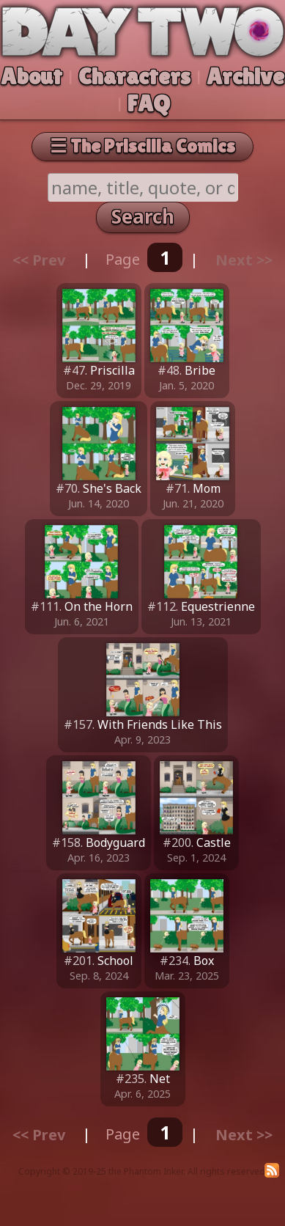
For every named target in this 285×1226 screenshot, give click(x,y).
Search (142, 216)
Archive (245, 75)
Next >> (244, 259)
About (31, 75)
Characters (134, 75)
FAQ (148, 103)
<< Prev (38, 259)
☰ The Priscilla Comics (142, 146)
